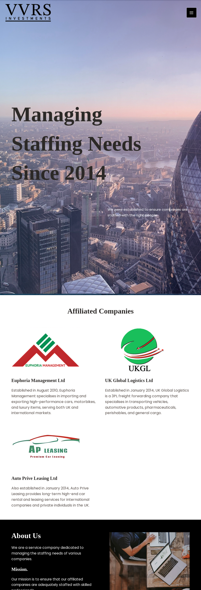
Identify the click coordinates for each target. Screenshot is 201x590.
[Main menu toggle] (191, 13)
